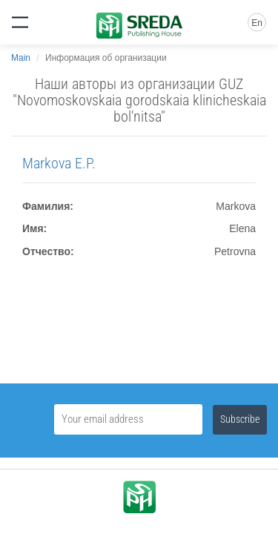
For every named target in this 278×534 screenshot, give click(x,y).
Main (20, 58)
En (256, 23)
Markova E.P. (59, 163)
